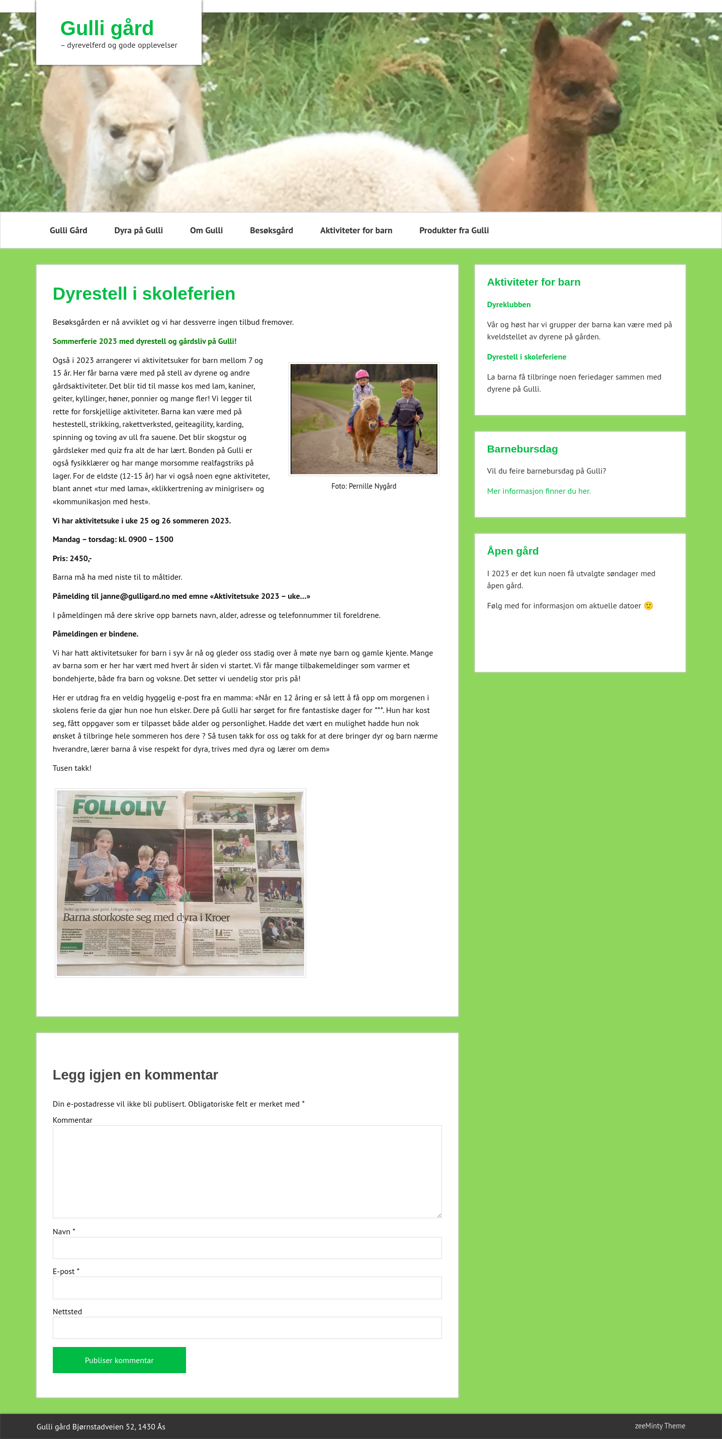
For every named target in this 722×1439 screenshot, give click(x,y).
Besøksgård (271, 230)
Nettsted (67, 1311)
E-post (66, 1271)
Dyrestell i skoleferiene (527, 356)
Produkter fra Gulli (454, 230)
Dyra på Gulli (138, 230)
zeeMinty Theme (660, 1425)
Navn (64, 1231)
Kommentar (73, 1120)
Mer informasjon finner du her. (539, 491)
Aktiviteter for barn (356, 230)
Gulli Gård (68, 230)
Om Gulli (206, 230)
